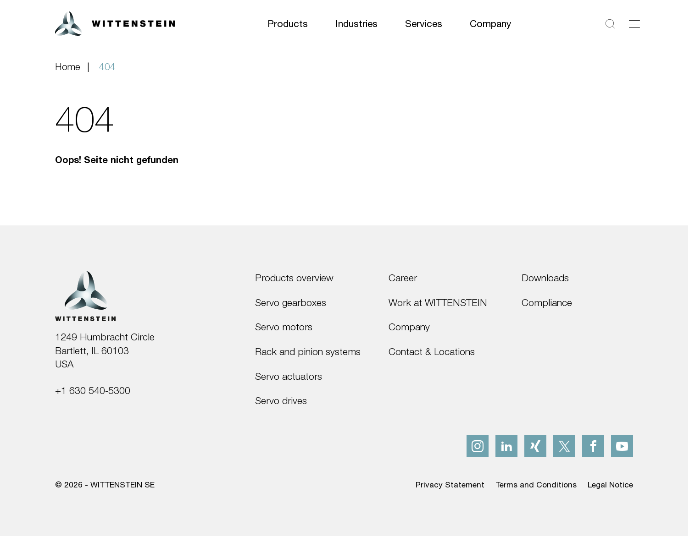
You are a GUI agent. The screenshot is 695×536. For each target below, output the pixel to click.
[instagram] (478, 446)
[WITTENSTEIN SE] (115, 22)
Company (491, 23)
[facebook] (593, 446)
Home (67, 66)
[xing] (535, 446)
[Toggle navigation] (634, 23)
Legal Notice (610, 484)
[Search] (610, 24)
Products (287, 23)
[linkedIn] (506, 446)
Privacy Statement (450, 484)
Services (423, 23)
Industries (356, 23)
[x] (564, 446)
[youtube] (622, 446)
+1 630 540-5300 (92, 390)
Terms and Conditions (536, 484)
